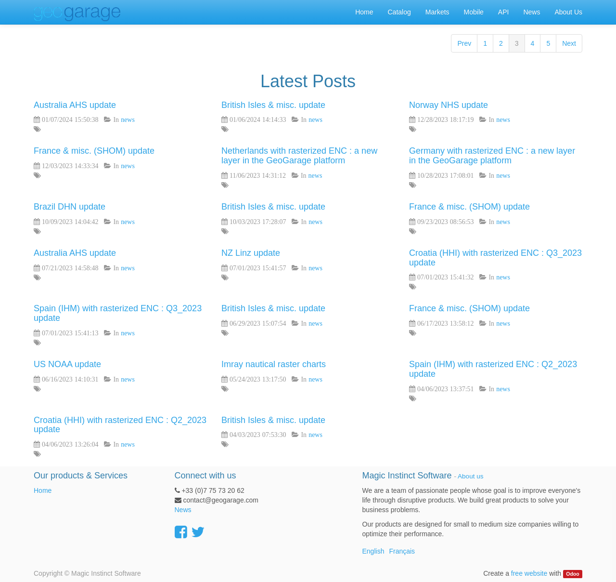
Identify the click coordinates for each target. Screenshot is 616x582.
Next (569, 43)
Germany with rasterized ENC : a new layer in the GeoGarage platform (492, 155)
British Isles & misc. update (273, 105)
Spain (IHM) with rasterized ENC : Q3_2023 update (118, 313)
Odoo (572, 574)
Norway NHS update (448, 105)
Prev (464, 43)
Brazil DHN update (69, 207)
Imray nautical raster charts (273, 364)
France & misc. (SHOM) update (94, 151)
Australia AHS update (75, 105)
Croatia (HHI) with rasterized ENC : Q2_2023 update (120, 425)
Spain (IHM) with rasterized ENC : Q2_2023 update (493, 369)
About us (470, 476)
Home (42, 490)
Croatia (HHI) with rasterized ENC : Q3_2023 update (495, 257)
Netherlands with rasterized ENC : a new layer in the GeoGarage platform (299, 155)
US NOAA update (67, 364)
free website (529, 573)
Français (402, 551)
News (183, 510)
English (373, 551)
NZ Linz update (250, 253)
